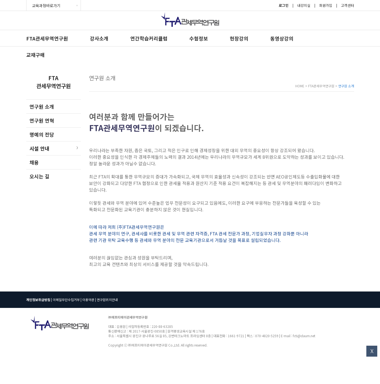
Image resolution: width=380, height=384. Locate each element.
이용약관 (88, 299)
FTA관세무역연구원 (47, 38)
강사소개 (99, 38)
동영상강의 (281, 38)
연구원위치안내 (107, 299)
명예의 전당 (42, 134)
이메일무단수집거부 (66, 299)
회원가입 (325, 5)
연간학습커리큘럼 (148, 38)
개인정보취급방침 (38, 299)
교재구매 (35, 54)
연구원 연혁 (42, 120)
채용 (34, 162)
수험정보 (198, 38)
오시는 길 (39, 176)
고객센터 (347, 5)
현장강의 (239, 38)
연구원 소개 (42, 106)
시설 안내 (39, 148)
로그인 (283, 5)
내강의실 (303, 5)
